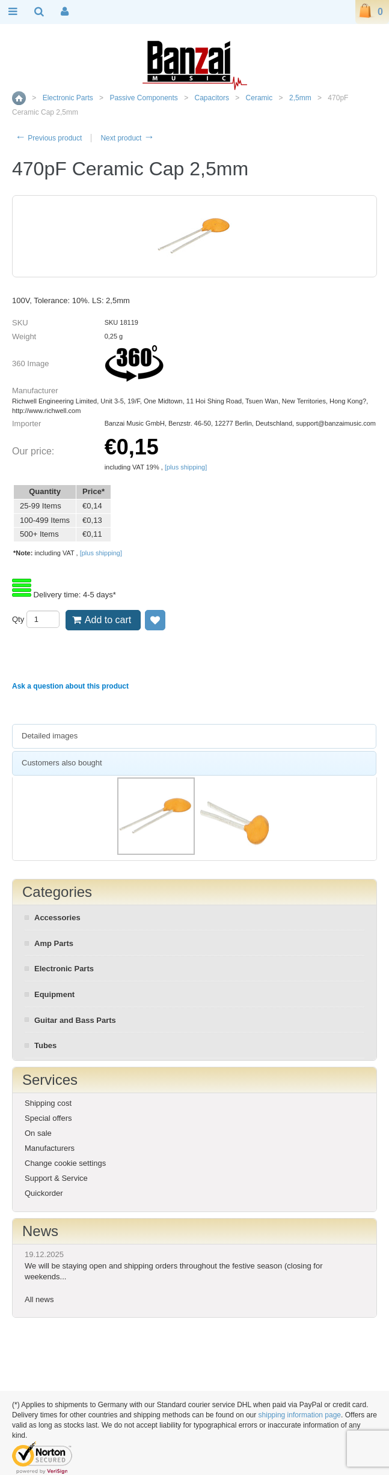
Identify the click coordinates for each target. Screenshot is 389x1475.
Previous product (48, 138)
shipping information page (300, 1415)
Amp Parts (53, 943)
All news (39, 1299)
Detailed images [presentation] (50, 735)
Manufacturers (50, 1148)
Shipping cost (48, 1103)
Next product (127, 138)
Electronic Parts (68, 98)
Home (19, 98)
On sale (38, 1133)
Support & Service (56, 1178)
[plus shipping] (186, 467)
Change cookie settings (65, 1163)
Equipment (54, 994)
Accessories (57, 917)
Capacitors (212, 98)
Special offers (48, 1118)
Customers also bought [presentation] (62, 762)
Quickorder (44, 1193)
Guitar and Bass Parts (75, 1020)
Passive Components (143, 98)
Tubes (45, 1045)
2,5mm (300, 98)
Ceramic (259, 98)
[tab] (194, 736)
